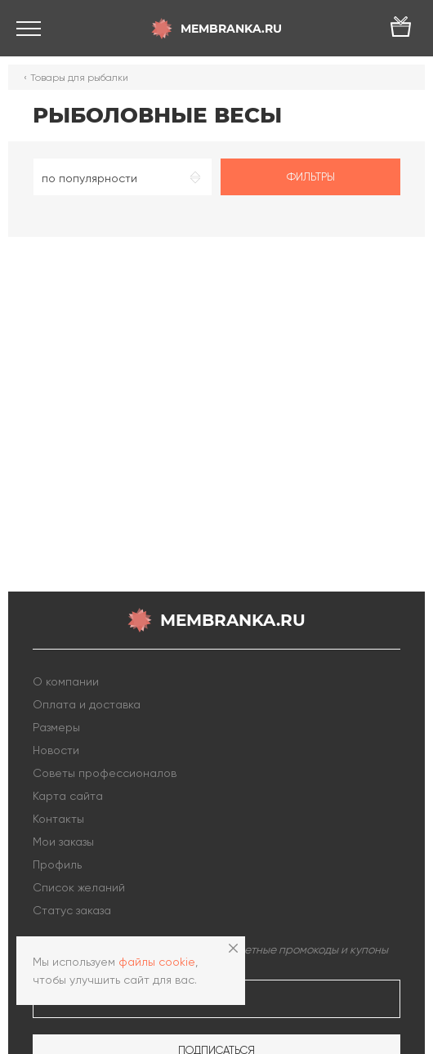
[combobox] (122, 177)
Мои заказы (63, 841)
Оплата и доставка (87, 704)
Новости (56, 750)
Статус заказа (72, 910)
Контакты (58, 818)
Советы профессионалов (104, 772)
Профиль (57, 864)
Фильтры (311, 177)
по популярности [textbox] (89, 178)
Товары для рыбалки (79, 77)
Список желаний (79, 887)
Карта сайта (68, 795)
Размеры (56, 727)
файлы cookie (156, 961)
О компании (66, 681)
